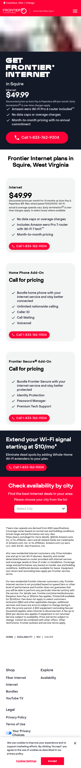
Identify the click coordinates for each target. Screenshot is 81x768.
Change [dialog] (30, 2)
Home (9, 637)
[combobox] (36, 508)
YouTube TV (14, 698)
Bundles (12, 691)
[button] (63, 508)
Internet (12, 685)
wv (38, 637)
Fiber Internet (16, 678)
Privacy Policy (16, 717)
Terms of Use (15, 724)
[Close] (75, 743)
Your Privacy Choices (18, 733)
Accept (52, 761)
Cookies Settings (26, 761)
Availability (48, 678)
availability (24, 637)
